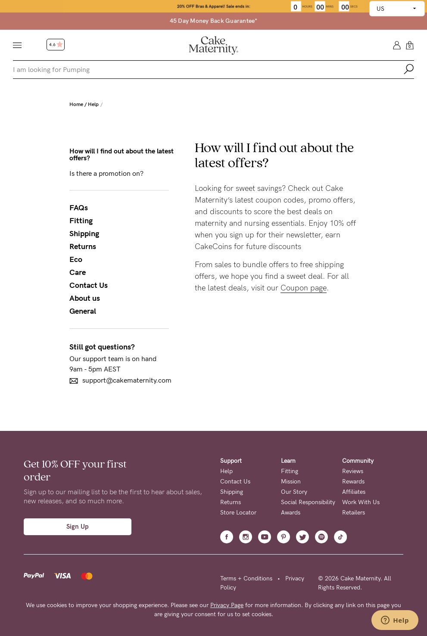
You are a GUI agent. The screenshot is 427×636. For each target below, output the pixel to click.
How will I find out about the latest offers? (121, 155)
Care (77, 272)
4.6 (56, 44)
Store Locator (238, 512)
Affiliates (353, 492)
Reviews (352, 471)
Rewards (353, 481)
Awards (290, 512)
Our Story (294, 492)
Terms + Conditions (246, 578)
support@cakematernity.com (120, 380)
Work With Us (361, 502)
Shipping (84, 233)
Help (93, 104)
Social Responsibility (308, 502)
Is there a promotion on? (106, 173)
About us (84, 298)
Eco (75, 259)
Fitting (81, 220)
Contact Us (88, 285)
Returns (82, 246)
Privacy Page (226, 605)
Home (76, 104)
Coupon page (304, 288)
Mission (291, 481)
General (82, 311)
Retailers (353, 512)
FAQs (78, 207)
